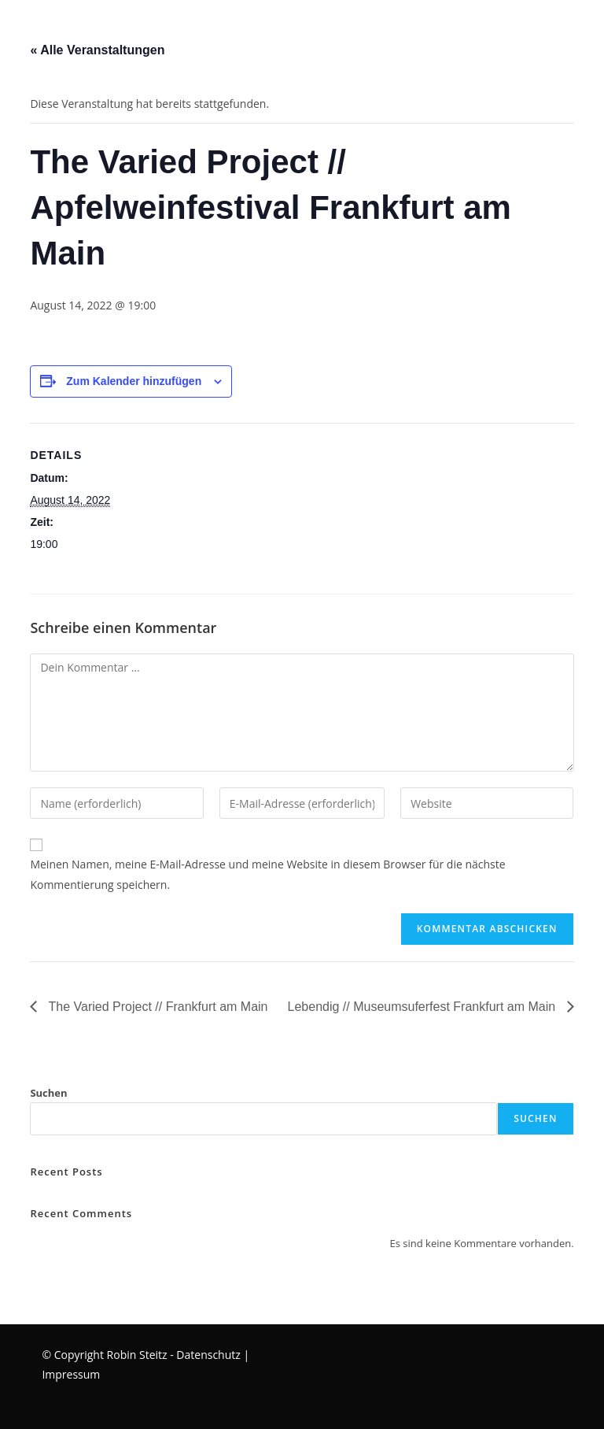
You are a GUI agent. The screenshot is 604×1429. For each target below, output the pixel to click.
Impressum (71, 1374)
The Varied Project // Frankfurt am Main (156, 1006)
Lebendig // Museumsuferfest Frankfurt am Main (423, 1006)
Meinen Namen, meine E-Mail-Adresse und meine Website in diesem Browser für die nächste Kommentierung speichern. (267, 874)
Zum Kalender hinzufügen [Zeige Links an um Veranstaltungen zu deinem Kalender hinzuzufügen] (133, 381)
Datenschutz (208, 1354)
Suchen (48, 1093)
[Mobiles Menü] (3, 26)
